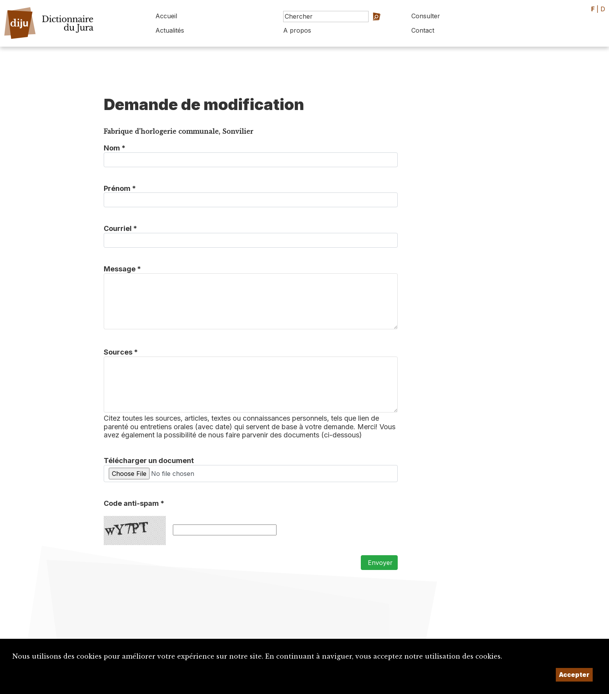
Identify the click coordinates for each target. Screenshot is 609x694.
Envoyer (379, 562)
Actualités (169, 30)
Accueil (166, 16)
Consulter (425, 16)
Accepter (574, 674)
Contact (422, 30)
